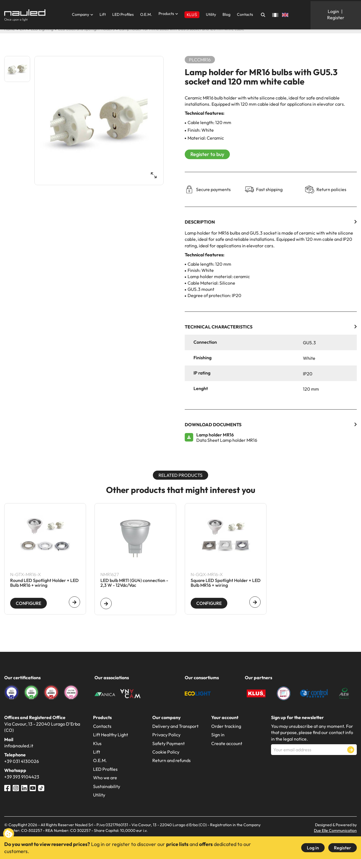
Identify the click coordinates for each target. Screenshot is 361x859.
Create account (226, 743)
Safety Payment (168, 743)
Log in (313, 848)
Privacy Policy (166, 734)
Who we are (105, 777)
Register (342, 848)
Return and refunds (171, 760)
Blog (226, 14)
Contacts (245, 14)
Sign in (217, 734)
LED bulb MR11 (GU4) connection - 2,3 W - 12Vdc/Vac (134, 583)
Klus (97, 743)
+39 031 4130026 (21, 761)
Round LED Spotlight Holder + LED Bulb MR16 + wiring (44, 583)
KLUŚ (192, 14)
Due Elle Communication (335, 830)
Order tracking (226, 726)
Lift (103, 14)
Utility (211, 14)
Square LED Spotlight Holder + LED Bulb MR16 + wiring (226, 583)
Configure (28, 603)
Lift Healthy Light (110, 734)
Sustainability (106, 786)
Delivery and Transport (175, 726)
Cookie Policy (165, 752)
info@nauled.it (18, 745)
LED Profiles (123, 14)
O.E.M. (146, 14)
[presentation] (314, 769)
